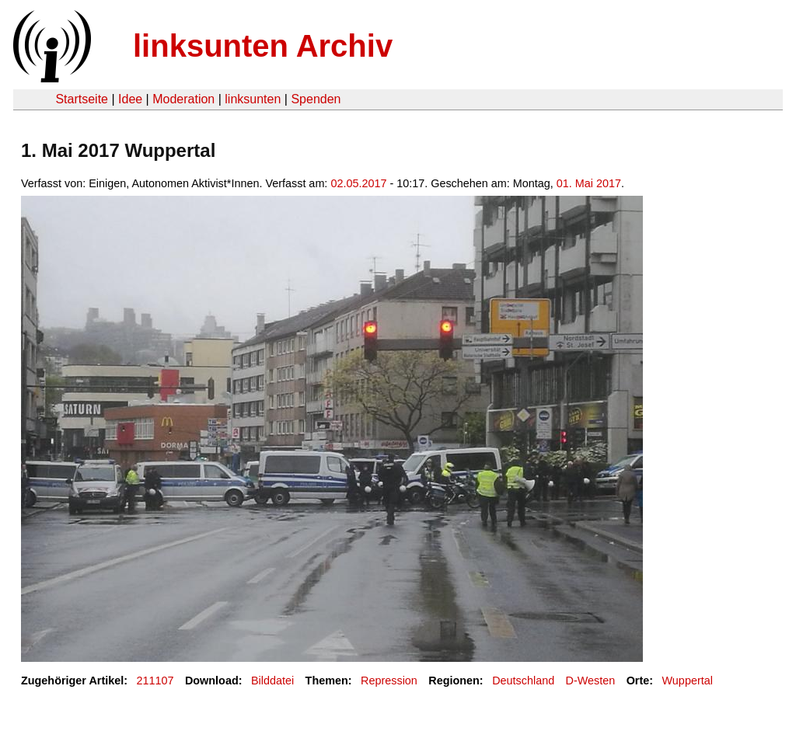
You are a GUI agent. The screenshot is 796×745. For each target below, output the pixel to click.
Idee (130, 99)
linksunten (253, 99)
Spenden (315, 99)
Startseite (81, 99)
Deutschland (523, 680)
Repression (389, 680)
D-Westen (591, 680)
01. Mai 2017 (589, 183)
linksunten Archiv (263, 46)
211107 (155, 680)
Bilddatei (272, 680)
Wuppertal (687, 680)
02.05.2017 (358, 183)
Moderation (183, 99)
